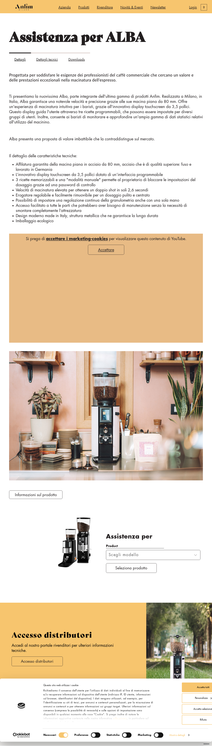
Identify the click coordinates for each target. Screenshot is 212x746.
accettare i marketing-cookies (77, 239)
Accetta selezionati (184, 713)
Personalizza (184, 702)
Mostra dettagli (177, 739)
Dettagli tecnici (47, 59)
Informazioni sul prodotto (36, 495)
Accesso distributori (38, 662)
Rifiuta (184, 724)
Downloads (76, 59)
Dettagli (20, 59)
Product (112, 546)
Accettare (106, 250)
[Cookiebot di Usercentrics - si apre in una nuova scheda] (21, 739)
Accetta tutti (184, 691)
